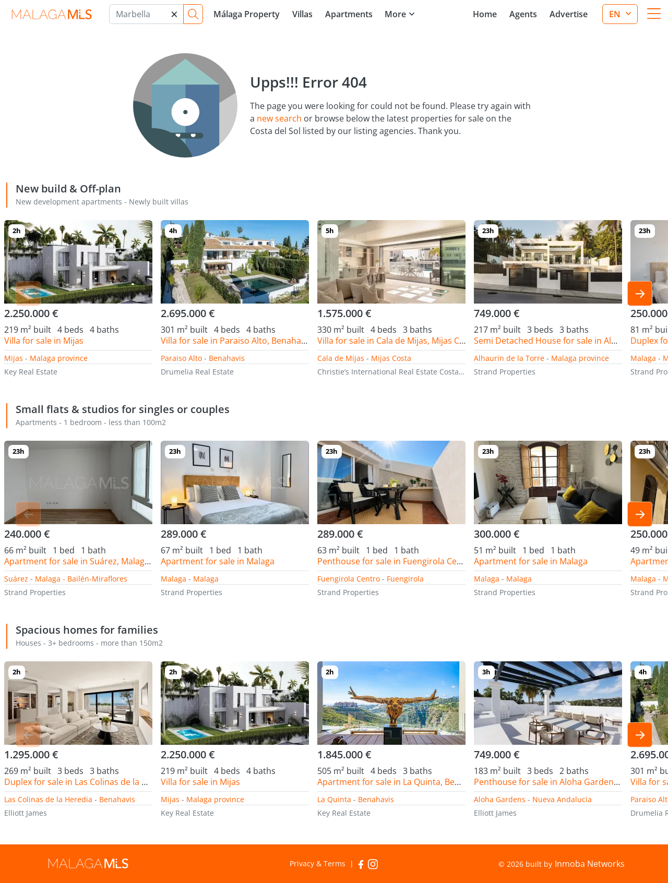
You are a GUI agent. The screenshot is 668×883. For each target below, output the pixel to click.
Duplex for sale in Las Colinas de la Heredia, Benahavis (110, 782)
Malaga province (59, 358)
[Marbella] (146, 14)
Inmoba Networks (590, 863)
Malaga (643, 358)
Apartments (349, 14)
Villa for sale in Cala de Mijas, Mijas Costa (396, 340)
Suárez (16, 579)
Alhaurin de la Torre (509, 358)
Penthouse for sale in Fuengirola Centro (395, 561)
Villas (302, 14)
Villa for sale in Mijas (44, 340)
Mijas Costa (391, 358)
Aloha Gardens (500, 799)
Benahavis (227, 358)
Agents (523, 14)
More (395, 14)
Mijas (13, 358)
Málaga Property (246, 14)
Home (485, 14)
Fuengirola (405, 579)
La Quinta (334, 799)
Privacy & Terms (317, 863)
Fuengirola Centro (348, 579)
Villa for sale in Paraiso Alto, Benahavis (236, 340)
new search (279, 118)
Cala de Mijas (340, 358)
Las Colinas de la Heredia (48, 799)
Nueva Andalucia (562, 799)
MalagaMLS (51, 14)
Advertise (569, 14)
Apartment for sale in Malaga (218, 561)
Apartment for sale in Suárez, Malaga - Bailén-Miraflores (113, 561)
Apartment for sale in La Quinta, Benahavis (401, 782)
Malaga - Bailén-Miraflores (81, 579)
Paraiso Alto (181, 358)
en (616, 14)
